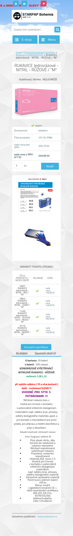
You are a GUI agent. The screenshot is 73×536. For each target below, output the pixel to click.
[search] (57, 30)
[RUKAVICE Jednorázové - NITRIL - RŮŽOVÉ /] (36, 197)
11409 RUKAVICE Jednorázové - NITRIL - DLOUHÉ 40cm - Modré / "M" (22, 316)
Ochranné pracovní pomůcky (39, 52)
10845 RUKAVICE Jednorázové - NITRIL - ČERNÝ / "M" (22, 303)
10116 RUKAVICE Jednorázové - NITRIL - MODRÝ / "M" (22, 330)
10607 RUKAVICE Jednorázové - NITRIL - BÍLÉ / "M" (22, 290)
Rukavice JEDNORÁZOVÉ (29, 55)
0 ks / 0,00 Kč (54, 4)
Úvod (19, 52)
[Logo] (34, 16)
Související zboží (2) (45, 353)
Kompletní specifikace (36, 347)
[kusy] (18, 165)
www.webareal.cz (47, 516)
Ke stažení (21, 353)
